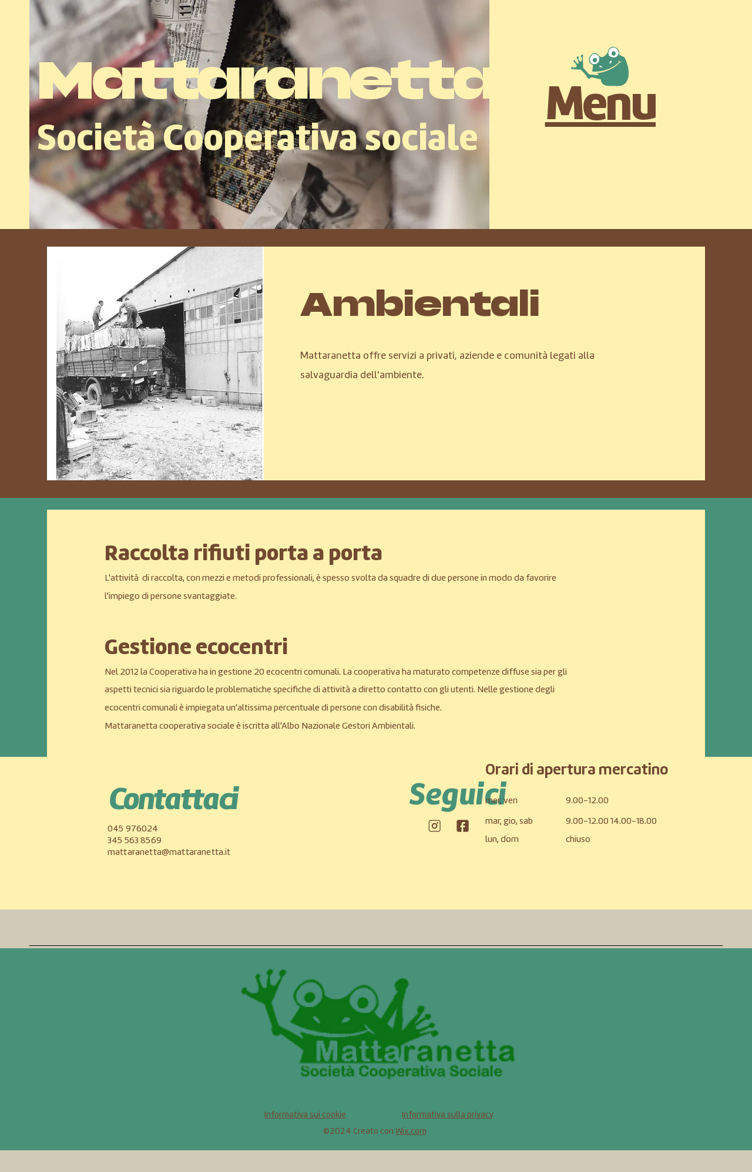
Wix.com (411, 1131)
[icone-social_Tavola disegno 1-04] (433, 825)
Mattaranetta (266, 80)
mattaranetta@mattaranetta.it (169, 852)
